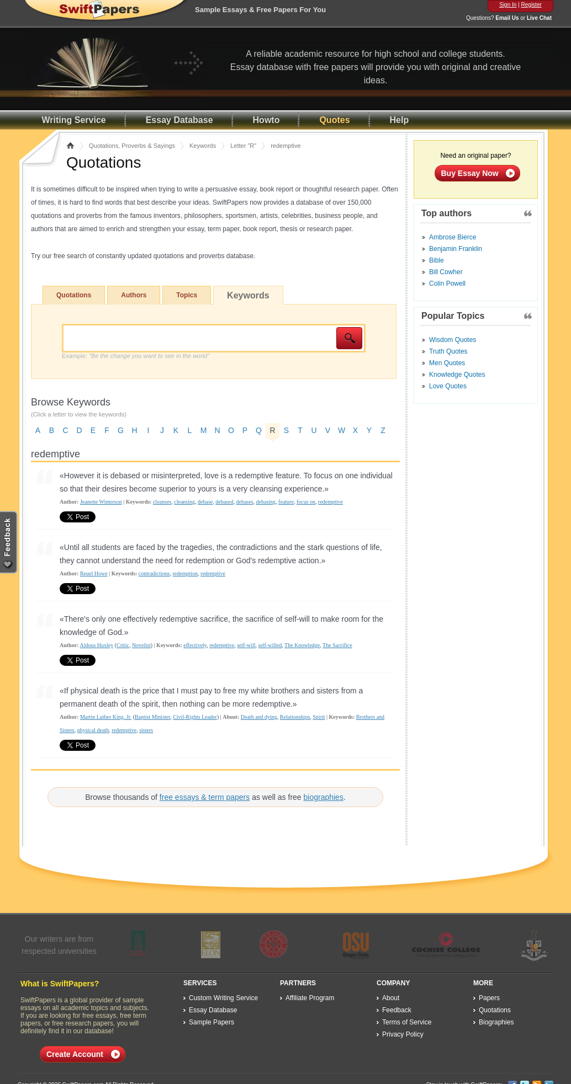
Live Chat (539, 18)
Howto (266, 120)
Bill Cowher (446, 272)
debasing (266, 502)
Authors (133, 295)
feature (286, 502)
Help (399, 120)
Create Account (74, 1054)
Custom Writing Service (223, 998)
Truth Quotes (448, 351)
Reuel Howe (94, 573)
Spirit (319, 717)
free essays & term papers (205, 797)
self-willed (270, 645)
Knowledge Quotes (457, 374)
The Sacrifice (337, 645)
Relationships (295, 717)
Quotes (334, 120)
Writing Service (74, 120)
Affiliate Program (310, 998)
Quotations (73, 295)
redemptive (330, 502)
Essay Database (179, 120)
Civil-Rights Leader (195, 717)
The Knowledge (302, 645)
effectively (195, 645)
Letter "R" (243, 145)
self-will (246, 645)
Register (531, 5)
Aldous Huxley (96, 645)
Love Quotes (448, 386)
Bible (436, 260)
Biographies (496, 1022)
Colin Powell (447, 283)
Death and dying (259, 717)
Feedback (396, 1010)
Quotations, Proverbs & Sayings (132, 145)
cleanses (162, 502)
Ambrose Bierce (452, 237)
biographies (323, 797)
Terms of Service (406, 1022)
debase (205, 502)
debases (244, 502)
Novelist (141, 645)
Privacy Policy (403, 1034)
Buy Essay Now (470, 173)
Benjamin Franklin (455, 249)
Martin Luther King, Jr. (105, 717)
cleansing (184, 502)
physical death (93, 730)
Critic (123, 645)
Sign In (507, 5)
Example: (135, 356)
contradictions (154, 573)
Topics (186, 295)
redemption (185, 573)
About (390, 998)
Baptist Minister (152, 717)
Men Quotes (447, 363)
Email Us (507, 18)
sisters (146, 730)
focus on (306, 502)
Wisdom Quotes (452, 340)
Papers (489, 998)
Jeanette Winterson (101, 502)
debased (224, 502)
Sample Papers (211, 1022)
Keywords (202, 145)
